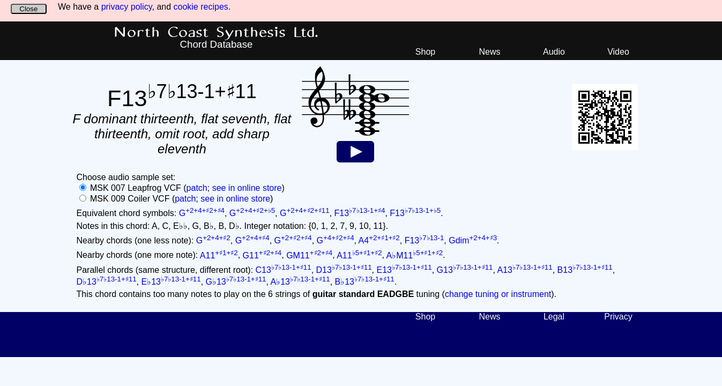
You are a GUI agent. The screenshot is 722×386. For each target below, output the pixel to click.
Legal (554, 316)
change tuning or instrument (498, 294)
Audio (554, 51)
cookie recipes (201, 6)
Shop (425, 51)
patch (197, 187)
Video (618, 51)
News (489, 51)
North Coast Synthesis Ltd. (216, 32)
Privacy (618, 316)
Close (28, 9)
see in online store (247, 187)
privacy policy (126, 6)
